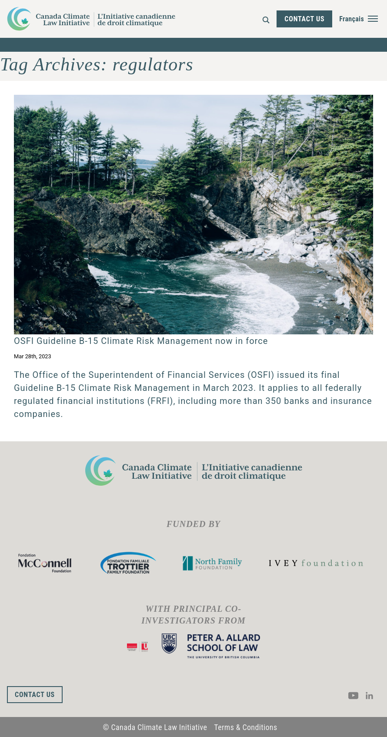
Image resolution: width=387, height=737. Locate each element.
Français (351, 19)
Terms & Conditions (245, 727)
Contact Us (304, 19)
